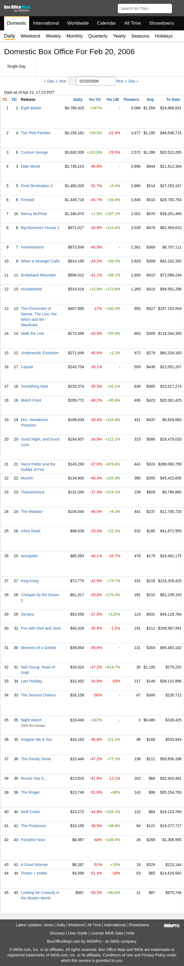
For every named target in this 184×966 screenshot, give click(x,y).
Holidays (164, 36)
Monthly (74, 36)
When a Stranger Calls (40, 261)
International (46, 23)
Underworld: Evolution (39, 353)
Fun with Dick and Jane (41, 628)
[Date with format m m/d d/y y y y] (96, 81)
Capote (27, 367)
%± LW (113, 99)
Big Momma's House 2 (40, 227)
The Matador (32, 511)
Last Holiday (31, 681)
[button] (177, 7)
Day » (134, 81)
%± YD (95, 99)
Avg (150, 99)
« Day (49, 81)
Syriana (27, 614)
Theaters (131, 99)
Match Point (31, 400)
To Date (173, 99)
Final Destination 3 (37, 186)
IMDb (114, 941)
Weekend (30, 36)
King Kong (30, 581)
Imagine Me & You (36, 739)
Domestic (16, 23)
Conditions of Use (118, 955)
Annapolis (29, 556)
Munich (27, 478)
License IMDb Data (107, 933)
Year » (121, 81)
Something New (34, 386)
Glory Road (30, 531)
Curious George (34, 152)
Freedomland (32, 247)
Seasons (140, 36)
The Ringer (30, 792)
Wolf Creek (30, 812)
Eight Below (31, 108)
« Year (60, 81)
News (49, 925)
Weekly (53, 36)
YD (13, 99)
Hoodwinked (31, 289)
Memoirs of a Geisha (38, 647)
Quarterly (98, 36)
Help (130, 933)
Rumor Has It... (34, 778)
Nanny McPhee (34, 214)
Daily (77, 99)
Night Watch (31, 720)
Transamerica (32, 492)
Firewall (27, 200)
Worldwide (78, 23)
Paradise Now (33, 840)
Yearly (119, 36)
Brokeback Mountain (38, 275)
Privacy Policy (154, 955)
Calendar (106, 23)
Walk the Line (32, 333)
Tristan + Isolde (34, 873)
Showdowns (161, 23)
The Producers (33, 826)
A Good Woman (34, 864)
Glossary (57, 933)
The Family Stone (36, 759)
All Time (132, 23)
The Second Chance (38, 695)
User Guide (78, 933)
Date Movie (30, 166)
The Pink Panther (36, 133)
